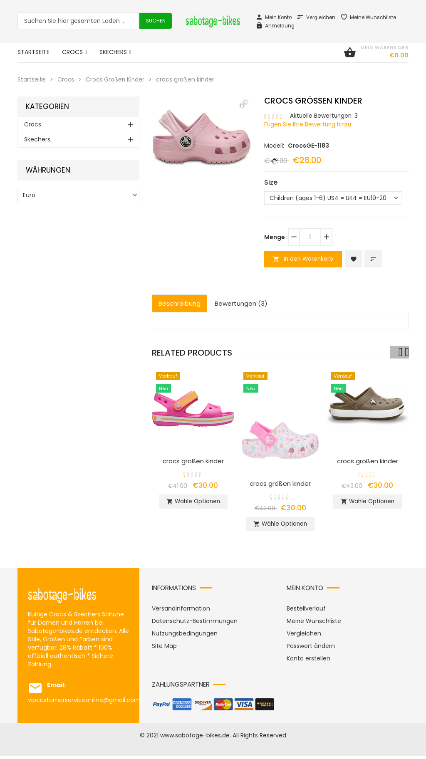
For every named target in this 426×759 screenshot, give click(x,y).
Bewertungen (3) (241, 303)
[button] (243, 103)
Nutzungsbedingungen (185, 636)
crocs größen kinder (193, 461)
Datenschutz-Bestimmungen (195, 624)
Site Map (164, 649)
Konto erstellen (308, 661)
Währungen (48, 170)
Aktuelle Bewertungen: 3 (324, 115)
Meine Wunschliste (368, 17)
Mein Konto (273, 17)
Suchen (156, 20)
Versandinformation (181, 611)
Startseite (31, 79)
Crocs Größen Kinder (116, 79)
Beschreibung (180, 303)
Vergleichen (316, 17)
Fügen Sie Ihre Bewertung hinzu (309, 124)
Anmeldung (275, 25)
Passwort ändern (311, 649)
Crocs (65, 79)
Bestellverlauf (306, 611)
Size (270, 181)
